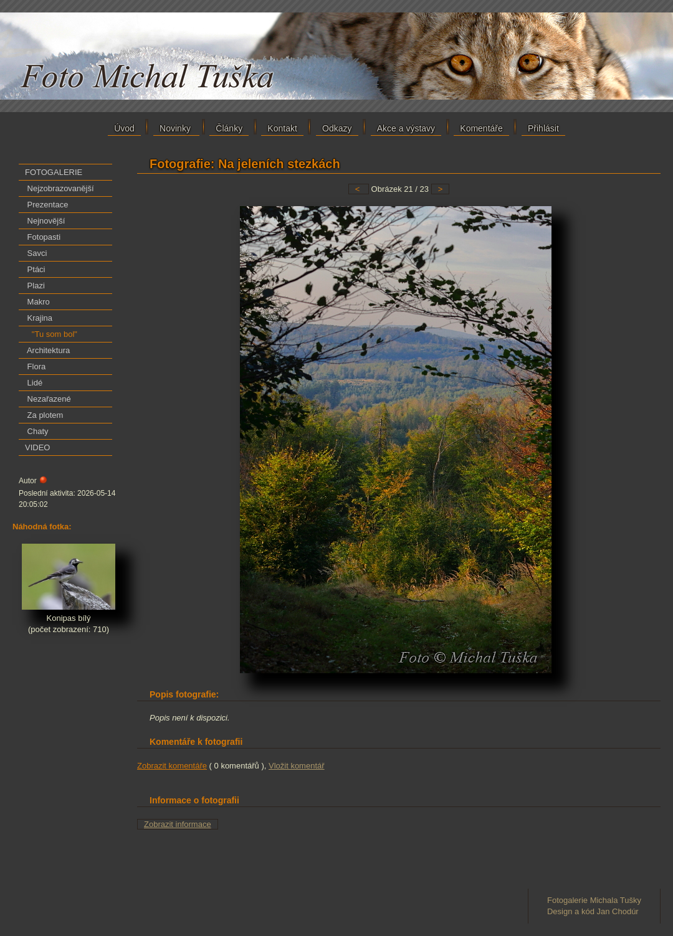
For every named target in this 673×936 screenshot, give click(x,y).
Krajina (38, 318)
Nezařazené (48, 399)
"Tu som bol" (51, 334)
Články (229, 128)
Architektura (47, 350)
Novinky (176, 128)
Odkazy (336, 128)
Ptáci (35, 269)
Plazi (35, 285)
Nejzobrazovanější (59, 188)
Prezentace (46, 204)
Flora (35, 366)
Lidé (33, 382)
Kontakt (282, 128)
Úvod (124, 128)
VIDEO (37, 447)
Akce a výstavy (406, 128)
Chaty (37, 431)
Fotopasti (42, 237)
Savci (36, 253)
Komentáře (481, 128)
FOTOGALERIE (53, 172)
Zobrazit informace (177, 824)
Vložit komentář (297, 765)
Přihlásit (543, 128)
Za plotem (44, 415)
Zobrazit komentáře (172, 765)
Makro (37, 301)
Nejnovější (45, 220)
